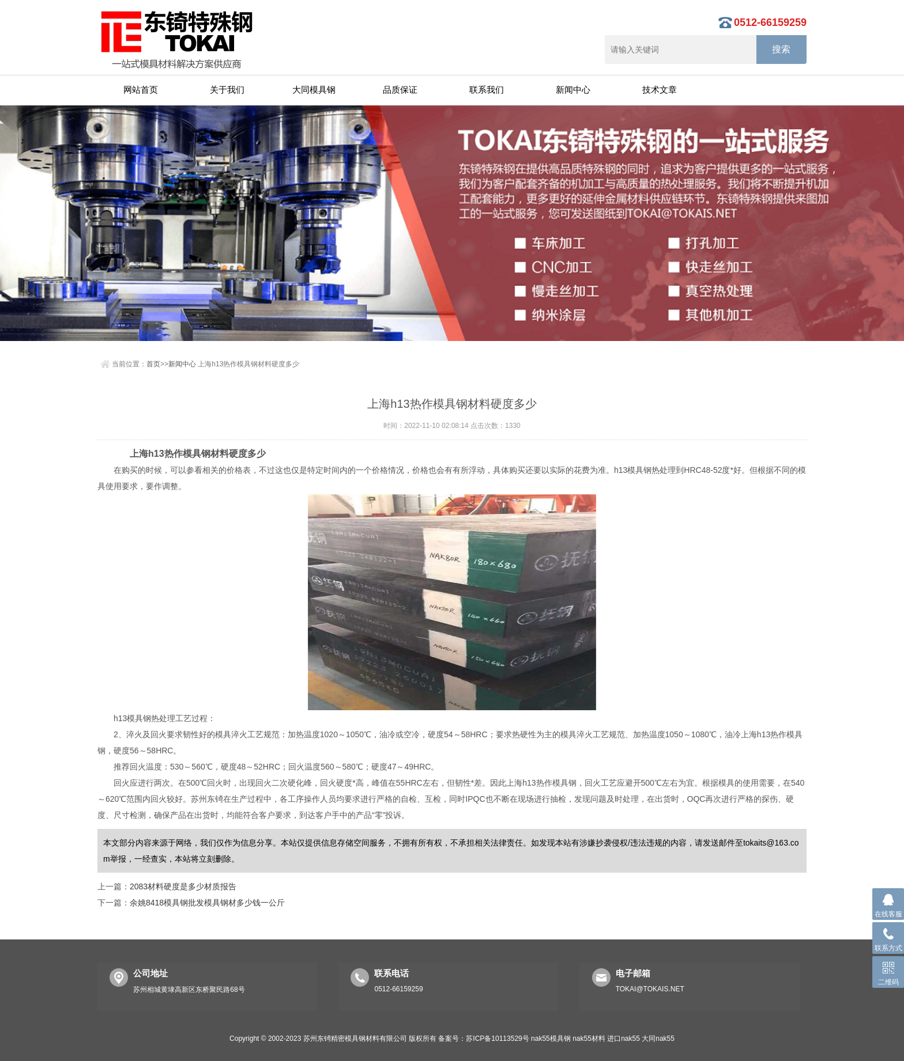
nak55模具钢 (551, 1039)
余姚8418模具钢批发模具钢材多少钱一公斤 (207, 902)
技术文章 (659, 89)
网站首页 (140, 89)
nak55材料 (588, 1039)
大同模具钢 (314, 89)
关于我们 (227, 89)
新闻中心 (573, 89)
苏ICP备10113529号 (497, 1039)
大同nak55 (658, 1039)
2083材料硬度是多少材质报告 (183, 886)
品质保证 (400, 89)
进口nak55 (623, 1039)
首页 (153, 364)
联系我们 (486, 89)
